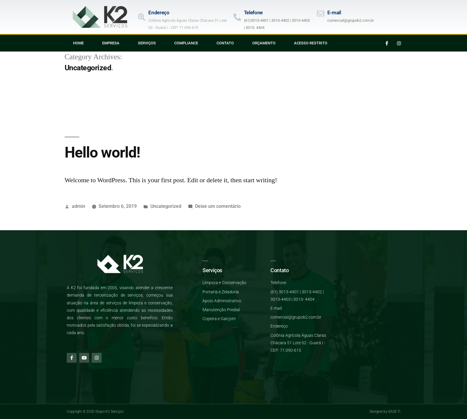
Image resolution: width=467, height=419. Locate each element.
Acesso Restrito (310, 43)
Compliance (186, 43)
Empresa (110, 43)
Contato (225, 43)
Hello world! (102, 152)
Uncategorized (165, 206)
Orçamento (263, 43)
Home (78, 43)
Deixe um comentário (218, 206)
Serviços (147, 43)
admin (78, 206)
